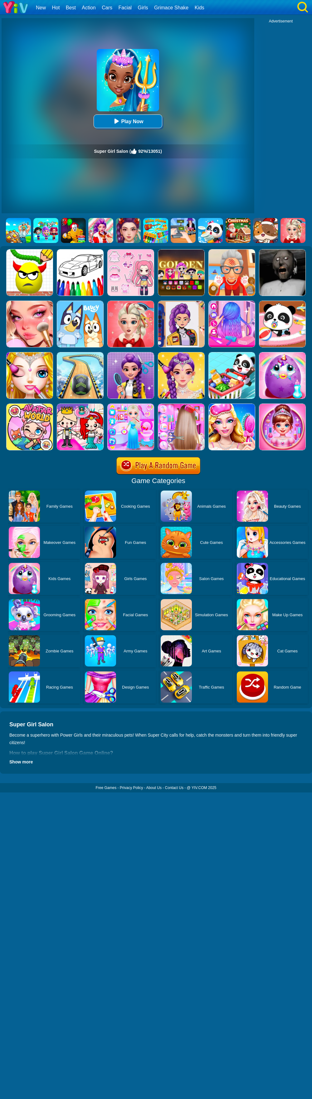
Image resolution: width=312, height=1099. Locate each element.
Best (71, 7)
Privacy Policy (131, 788)
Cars (107, 7)
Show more (21, 761)
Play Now (127, 121)
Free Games (105, 788)
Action (88, 7)
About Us (154, 788)
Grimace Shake (171, 7)
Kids (199, 7)
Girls (143, 7)
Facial (125, 7)
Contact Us (174, 788)
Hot (56, 7)
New (41, 7)
